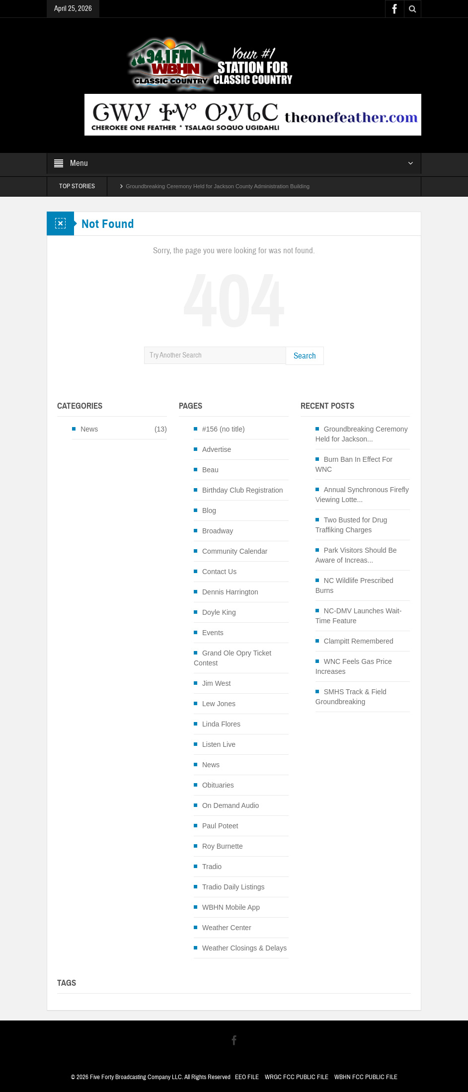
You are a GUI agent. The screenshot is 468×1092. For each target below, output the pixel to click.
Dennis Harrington (230, 592)
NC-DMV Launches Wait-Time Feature (358, 616)
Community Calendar (235, 551)
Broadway (217, 531)
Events (213, 633)
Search (305, 356)
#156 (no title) (223, 429)
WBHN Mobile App (231, 907)
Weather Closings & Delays (244, 948)
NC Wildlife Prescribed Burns (354, 585)
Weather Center (226, 928)
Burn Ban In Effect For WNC (353, 464)
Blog (209, 510)
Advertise (216, 449)
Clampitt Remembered (358, 641)
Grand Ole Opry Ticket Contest (232, 658)
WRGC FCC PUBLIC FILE (296, 1077)
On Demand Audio (230, 805)
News (89, 429)
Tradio (212, 867)
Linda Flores (221, 724)
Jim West (216, 683)
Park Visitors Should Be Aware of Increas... (356, 555)
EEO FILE (247, 1077)
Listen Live (218, 744)
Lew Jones (218, 704)
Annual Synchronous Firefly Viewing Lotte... (362, 495)
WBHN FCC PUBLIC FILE (365, 1077)
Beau (210, 470)
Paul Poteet (220, 826)
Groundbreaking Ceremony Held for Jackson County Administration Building (218, 186)
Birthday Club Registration (242, 490)
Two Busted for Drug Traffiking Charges (351, 525)
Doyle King (219, 612)
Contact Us (219, 572)
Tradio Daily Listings (233, 887)
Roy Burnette (222, 846)
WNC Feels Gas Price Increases (353, 666)
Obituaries (218, 785)
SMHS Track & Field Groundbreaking (351, 697)
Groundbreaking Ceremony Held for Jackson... (361, 434)
